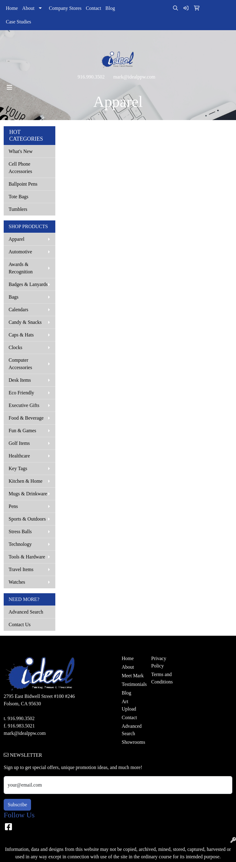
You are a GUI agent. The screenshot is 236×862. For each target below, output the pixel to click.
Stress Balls (20, 531)
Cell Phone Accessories (20, 167)
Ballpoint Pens (23, 184)
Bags (13, 297)
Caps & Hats (21, 334)
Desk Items (20, 380)
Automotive (20, 251)
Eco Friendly (21, 392)
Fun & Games (22, 430)
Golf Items (19, 443)
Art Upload (129, 705)
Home (12, 8)
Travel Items (21, 569)
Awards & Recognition (21, 268)
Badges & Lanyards (28, 284)
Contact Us (20, 624)
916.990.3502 (91, 76)
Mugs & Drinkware (28, 493)
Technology (20, 544)
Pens (13, 506)
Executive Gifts (24, 405)
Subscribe (17, 804)
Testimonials (133, 684)
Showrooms (133, 742)
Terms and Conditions (162, 678)
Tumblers (18, 209)
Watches (17, 582)
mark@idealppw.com (134, 76)
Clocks (15, 347)
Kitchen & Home (25, 481)
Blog (110, 8)
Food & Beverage (26, 418)
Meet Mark (133, 675)
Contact (93, 8)
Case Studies (18, 21)
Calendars (18, 309)
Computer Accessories (20, 363)
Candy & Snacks (25, 322)
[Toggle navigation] (9, 87)
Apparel (17, 239)
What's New (21, 151)
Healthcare (19, 455)
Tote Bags (18, 196)
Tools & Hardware (27, 556)
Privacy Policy (158, 662)
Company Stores (65, 8)
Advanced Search (26, 611)
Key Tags (18, 468)
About (28, 8)
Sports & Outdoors (27, 519)
